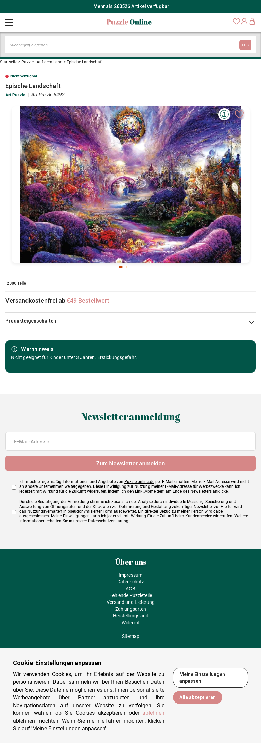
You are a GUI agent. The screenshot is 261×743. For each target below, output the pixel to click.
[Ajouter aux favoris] (239, 114)
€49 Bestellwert (88, 300)
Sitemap (130, 636)
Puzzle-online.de (139, 481)
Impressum (130, 575)
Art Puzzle (15, 95)
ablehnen (153, 713)
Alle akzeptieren (197, 697)
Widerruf (131, 622)
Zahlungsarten (130, 609)
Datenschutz (130, 581)
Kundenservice (198, 516)
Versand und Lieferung (131, 602)
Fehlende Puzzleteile (130, 595)
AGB (130, 588)
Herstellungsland (131, 615)
